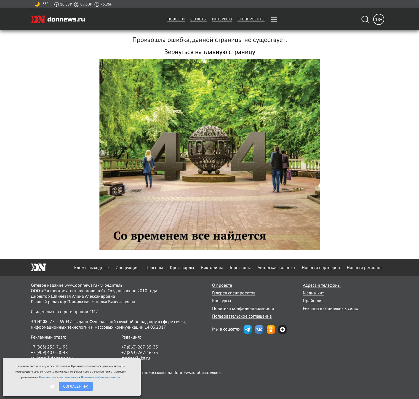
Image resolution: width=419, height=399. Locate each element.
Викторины (212, 267)
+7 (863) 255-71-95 (49, 347)
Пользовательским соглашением (58, 377)
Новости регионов (365, 267)
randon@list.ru (135, 358)
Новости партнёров (321, 267)
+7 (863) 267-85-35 (139, 347)
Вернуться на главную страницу (209, 51)
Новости (176, 19)
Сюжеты (198, 19)
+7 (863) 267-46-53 (139, 352)
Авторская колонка (276, 267)
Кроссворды (182, 267)
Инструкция (127, 267)
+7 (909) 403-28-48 (49, 352)
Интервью (222, 19)
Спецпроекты (251, 19)
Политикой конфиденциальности (100, 377)
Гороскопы (240, 267)
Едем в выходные (91, 267)
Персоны (154, 267)
